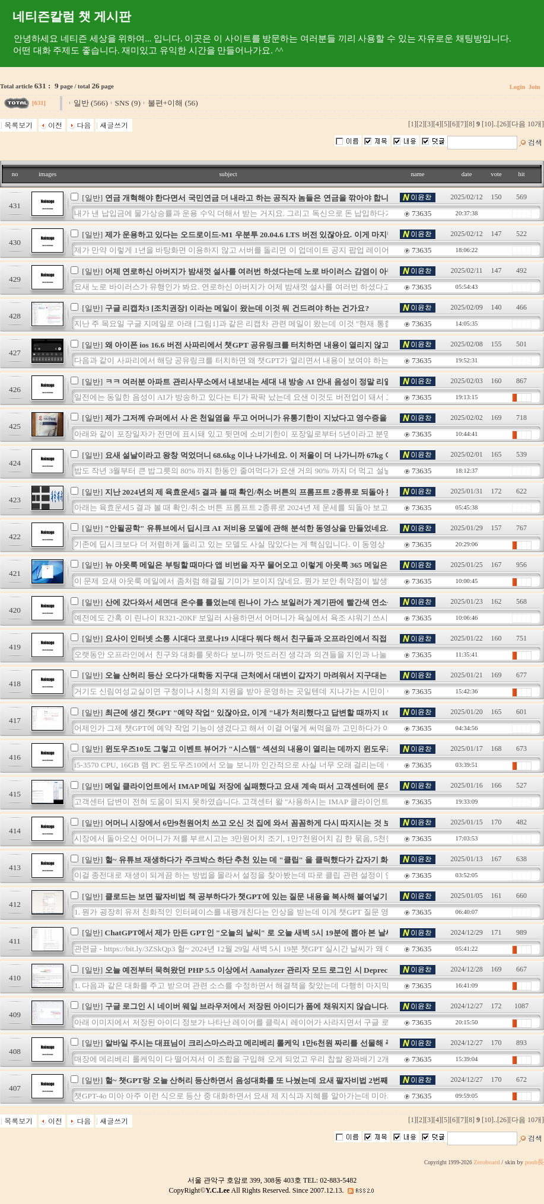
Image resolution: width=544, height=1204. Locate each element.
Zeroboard (486, 1162)
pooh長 (534, 1162)
